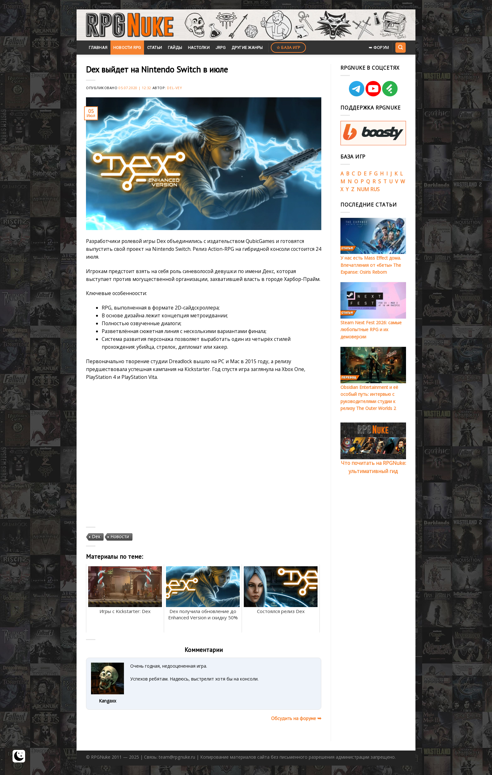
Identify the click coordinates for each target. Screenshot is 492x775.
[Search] (400, 47)
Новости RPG (127, 47)
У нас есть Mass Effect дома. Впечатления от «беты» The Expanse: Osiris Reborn (370, 265)
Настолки (199, 47)
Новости (119, 537)
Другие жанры (247, 47)
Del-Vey (174, 87)
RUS (375, 189)
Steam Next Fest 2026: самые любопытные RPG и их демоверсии (371, 330)
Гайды (175, 47)
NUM (363, 189)
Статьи (154, 47)
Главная (98, 47)
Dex (96, 537)
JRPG (221, 47)
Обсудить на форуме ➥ (296, 718)
